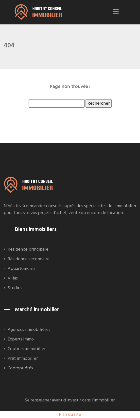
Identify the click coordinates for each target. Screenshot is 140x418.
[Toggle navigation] (115, 12)
